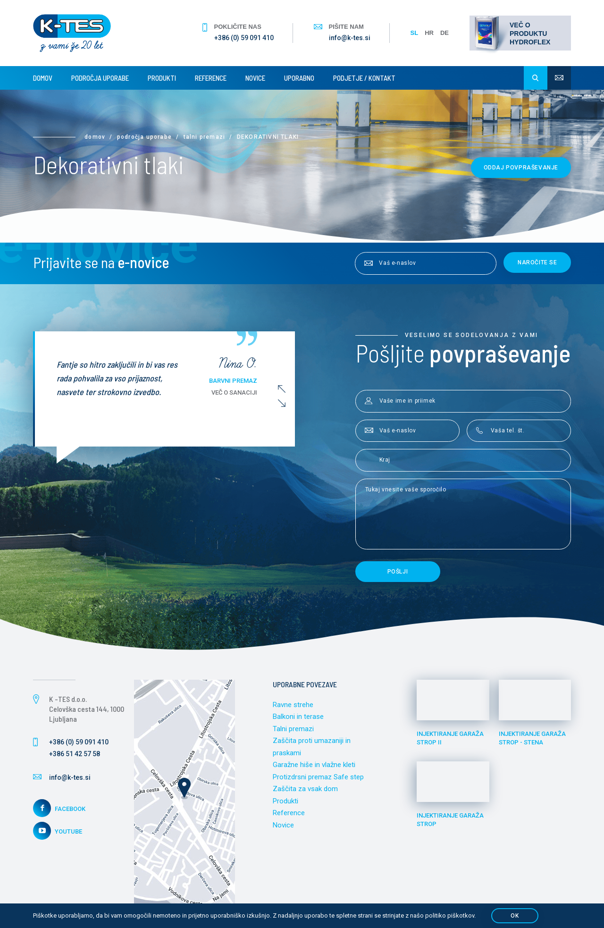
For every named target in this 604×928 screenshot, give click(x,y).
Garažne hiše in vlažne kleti (314, 764)
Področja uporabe (100, 78)
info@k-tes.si (349, 38)
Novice (255, 78)
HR (429, 32)
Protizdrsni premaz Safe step (318, 777)
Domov (42, 78)
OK (515, 915)
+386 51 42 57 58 (74, 754)
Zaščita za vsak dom (305, 789)
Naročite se (537, 262)
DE (444, 32)
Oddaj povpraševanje (521, 167)
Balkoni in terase (298, 716)
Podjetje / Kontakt (364, 78)
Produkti (162, 78)
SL (415, 32)
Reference (210, 78)
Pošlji (397, 571)
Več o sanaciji (241, 392)
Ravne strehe (293, 704)
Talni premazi (205, 137)
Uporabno (299, 78)
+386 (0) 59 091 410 (244, 38)
